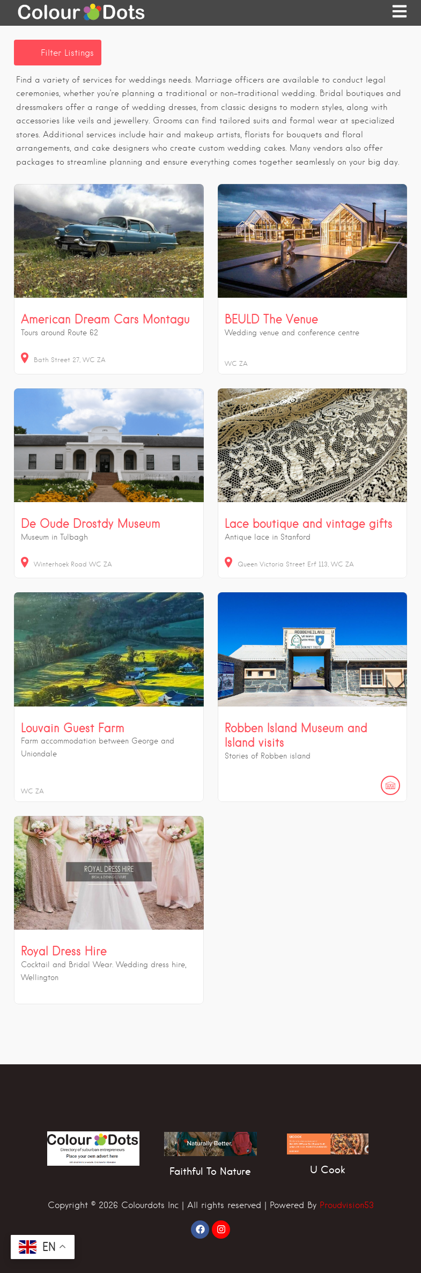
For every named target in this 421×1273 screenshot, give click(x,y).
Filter (67, 53)
